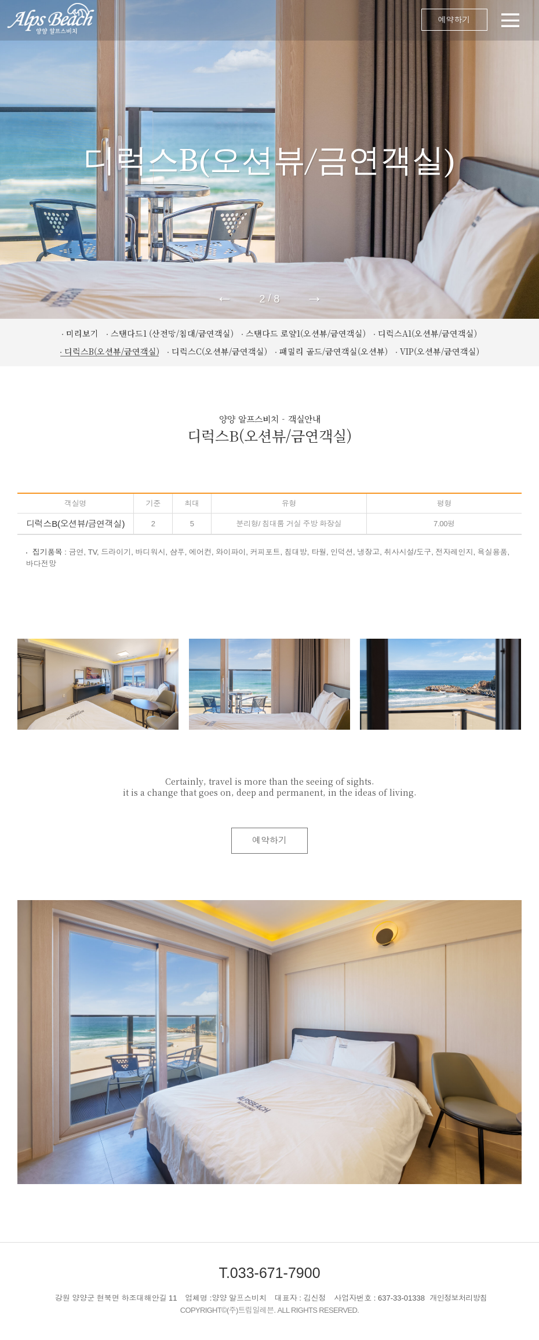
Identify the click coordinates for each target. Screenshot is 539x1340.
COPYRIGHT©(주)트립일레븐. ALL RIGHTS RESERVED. (269, 1310)
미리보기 (82, 333)
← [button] (224, 298)
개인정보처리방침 (458, 1298)
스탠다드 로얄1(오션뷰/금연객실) (306, 333)
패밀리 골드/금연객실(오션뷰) (333, 351)
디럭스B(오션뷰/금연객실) (111, 351)
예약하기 (454, 19)
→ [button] (314, 298)
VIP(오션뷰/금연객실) (439, 351)
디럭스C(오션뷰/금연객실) (219, 351)
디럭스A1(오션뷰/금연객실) (427, 333)
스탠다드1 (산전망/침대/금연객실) (172, 333)
